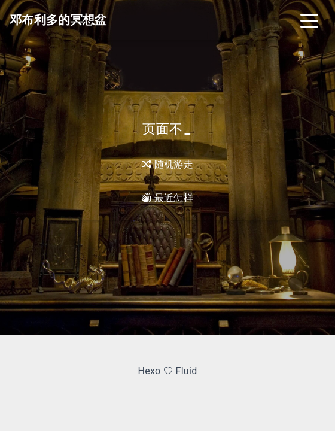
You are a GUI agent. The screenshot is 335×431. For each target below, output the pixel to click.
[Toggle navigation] (309, 19)
